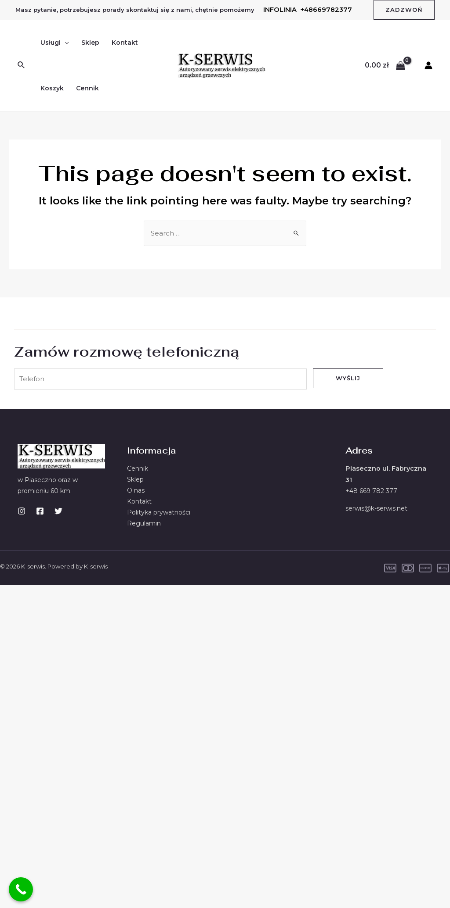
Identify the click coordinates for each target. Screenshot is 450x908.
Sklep (90, 42)
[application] (65, 42)
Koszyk (52, 88)
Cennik (87, 88)
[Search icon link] (21, 65)
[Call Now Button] (21, 889)
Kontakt (125, 42)
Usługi (54, 42)
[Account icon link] (428, 65)
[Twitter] (58, 513)
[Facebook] (40, 513)
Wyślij (348, 378)
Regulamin (144, 527)
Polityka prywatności (158, 515)
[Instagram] (21, 513)
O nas (136, 493)
